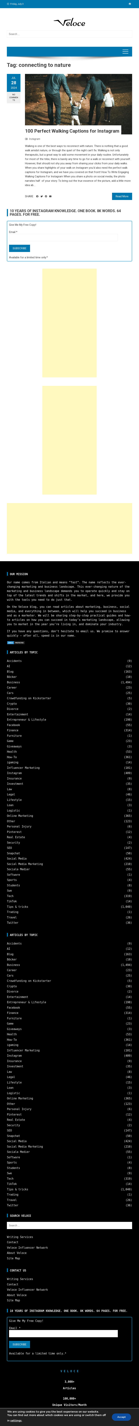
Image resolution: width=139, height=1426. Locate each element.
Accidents (14, 661)
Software (13, 874)
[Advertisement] (69, 323)
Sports (12, 880)
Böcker (12, 677)
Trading (12, 912)
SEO (9, 848)
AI (8, 666)
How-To (12, 757)
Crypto (12, 703)
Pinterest (14, 832)
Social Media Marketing (25, 864)
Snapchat (13, 853)
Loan (10, 805)
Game (10, 741)
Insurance (14, 778)
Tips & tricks (17, 906)
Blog (10, 671)
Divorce (12, 709)
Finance (12, 730)
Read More (122, 196)
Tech (10, 896)
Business (13, 682)
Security (13, 842)
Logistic (13, 810)
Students (13, 885)
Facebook (13, 725)
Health (12, 751)
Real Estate (16, 837)
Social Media (16, 858)
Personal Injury (19, 826)
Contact (12, 1242)
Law (9, 789)
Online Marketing (20, 816)
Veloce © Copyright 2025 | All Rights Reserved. (69, 1420)
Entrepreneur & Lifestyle (26, 719)
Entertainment (17, 714)
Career (12, 687)
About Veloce (16, 1253)
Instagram (34, 138)
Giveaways (14, 746)
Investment (15, 783)
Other (11, 821)
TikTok (12, 901)
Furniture (14, 735)
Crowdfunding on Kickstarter (29, 698)
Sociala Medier (18, 869)
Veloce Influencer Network (27, 1247)
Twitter (12, 922)
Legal (11, 794)
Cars (10, 693)
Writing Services (20, 1237)
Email (13, 232)
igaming (12, 762)
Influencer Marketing (23, 768)
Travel (12, 917)
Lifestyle (14, 800)
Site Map (13, 1258)
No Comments (13, 97)
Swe (9, 890)
